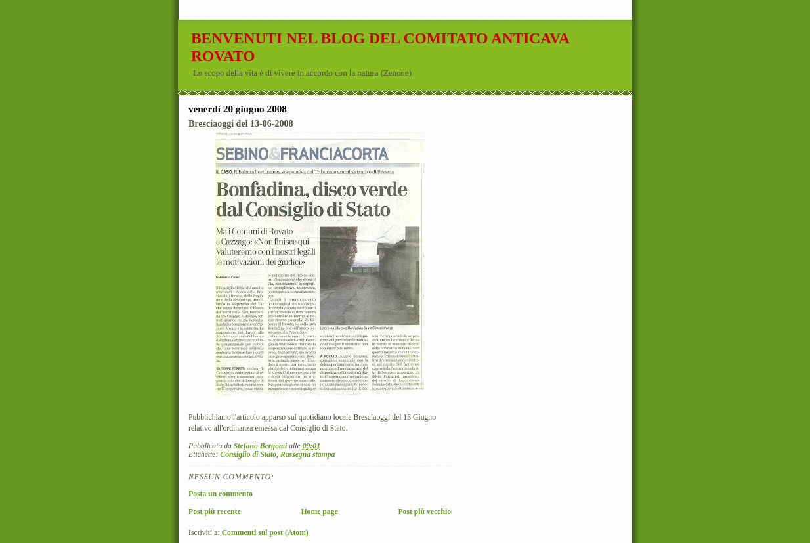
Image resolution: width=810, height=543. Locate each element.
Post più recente (214, 512)
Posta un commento (220, 494)
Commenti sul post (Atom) (265, 533)
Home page (319, 512)
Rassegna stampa (307, 454)
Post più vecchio (424, 512)
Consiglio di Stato (248, 454)
